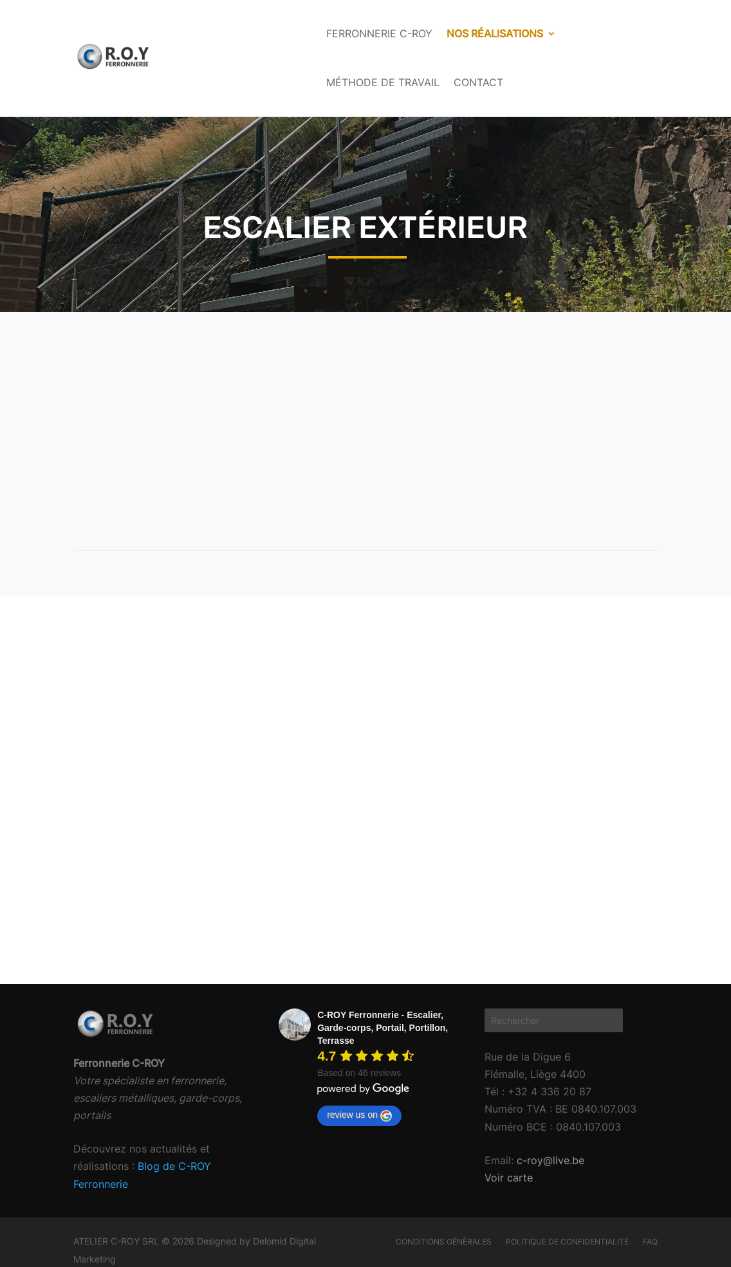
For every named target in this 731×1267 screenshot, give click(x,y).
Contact (478, 82)
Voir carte (509, 1177)
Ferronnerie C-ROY (379, 33)
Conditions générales (444, 1241)
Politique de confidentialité (567, 1241)
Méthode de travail (383, 82)
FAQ (650, 1241)
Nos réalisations (495, 33)
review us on (359, 1115)
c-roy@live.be (549, 1160)
